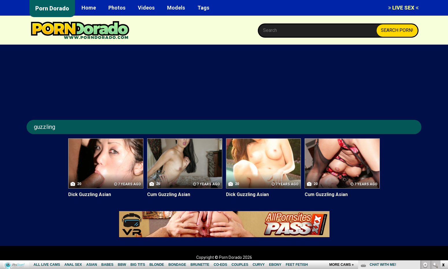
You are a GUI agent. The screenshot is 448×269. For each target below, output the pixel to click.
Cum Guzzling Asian (168, 194)
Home (89, 8)
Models (176, 8)
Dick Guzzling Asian (89, 194)
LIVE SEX (403, 8)
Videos (146, 8)
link (443, 178)
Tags (203, 8)
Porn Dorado (52, 8)
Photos (116, 8)
